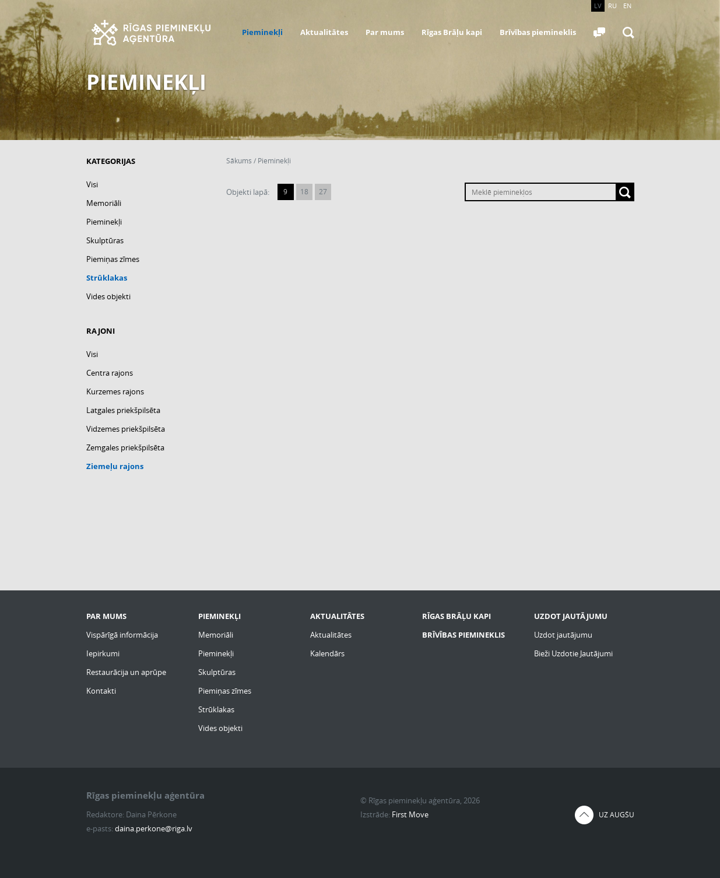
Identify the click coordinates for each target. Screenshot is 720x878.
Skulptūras (105, 240)
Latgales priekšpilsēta (123, 410)
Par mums (385, 32)
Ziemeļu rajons (114, 466)
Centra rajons (109, 373)
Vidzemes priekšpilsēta (125, 429)
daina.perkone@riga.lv (153, 828)
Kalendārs (327, 653)
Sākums (239, 161)
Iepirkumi (103, 653)
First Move (410, 814)
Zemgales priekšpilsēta (125, 447)
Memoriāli (103, 203)
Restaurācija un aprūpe (126, 672)
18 (304, 192)
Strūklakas (106, 277)
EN (627, 5)
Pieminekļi (262, 32)
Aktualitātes (324, 32)
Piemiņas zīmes (112, 259)
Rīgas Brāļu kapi (452, 32)
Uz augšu (616, 815)
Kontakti (101, 690)
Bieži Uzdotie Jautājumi (573, 653)
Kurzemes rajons (115, 391)
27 (323, 192)
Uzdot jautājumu (563, 634)
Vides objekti (108, 296)
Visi (92, 184)
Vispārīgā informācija (122, 634)
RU (612, 5)
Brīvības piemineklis (538, 32)
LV (598, 5)
